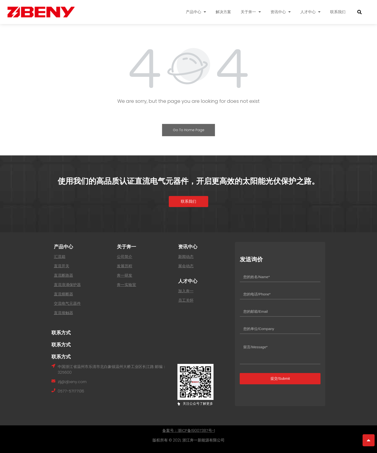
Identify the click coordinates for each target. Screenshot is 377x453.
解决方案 (223, 12)
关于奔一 (251, 12)
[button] (188, 201)
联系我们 (338, 12)
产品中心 (196, 12)
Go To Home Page (188, 130)
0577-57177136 (71, 391)
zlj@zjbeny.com (72, 382)
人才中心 (310, 12)
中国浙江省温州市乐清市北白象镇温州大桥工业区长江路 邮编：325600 (112, 369)
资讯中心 (280, 12)
